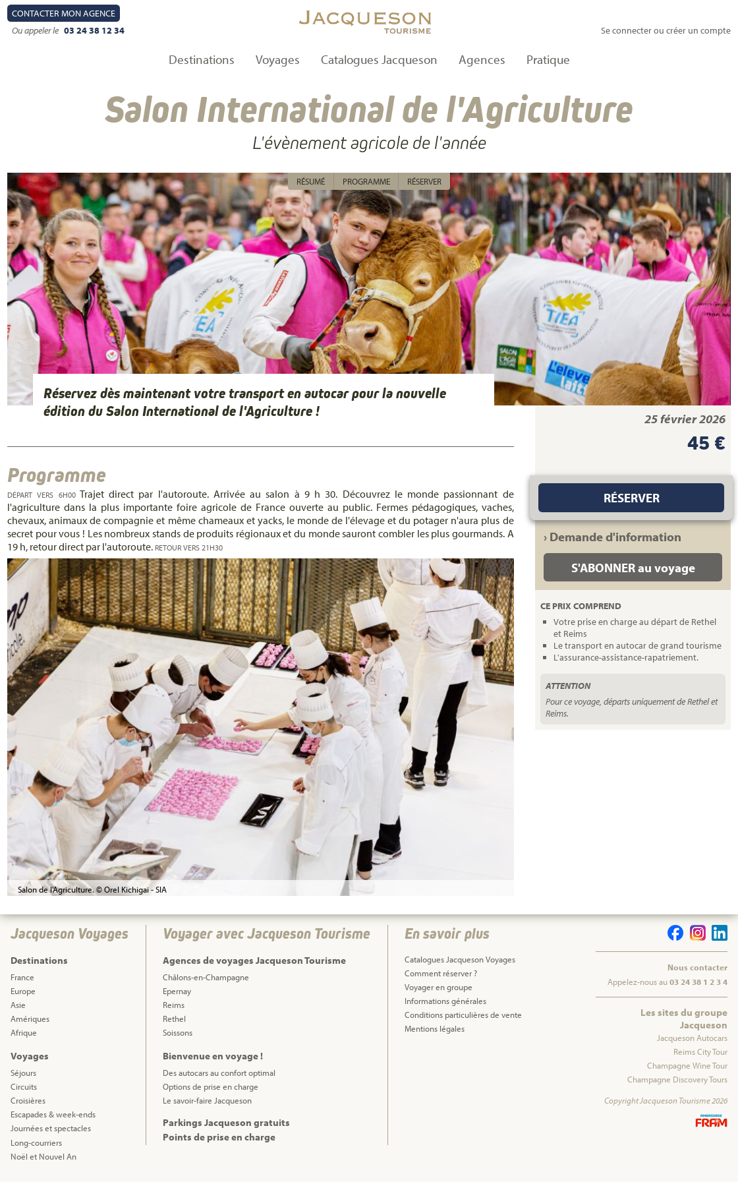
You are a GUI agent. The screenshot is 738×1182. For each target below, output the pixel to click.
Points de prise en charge (219, 1137)
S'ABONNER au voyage (633, 568)
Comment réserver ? (441, 973)
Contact (63, 13)
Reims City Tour (700, 1051)
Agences (482, 59)
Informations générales (445, 1000)
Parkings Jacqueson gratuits (226, 1122)
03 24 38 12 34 (94, 30)
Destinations (202, 59)
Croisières (28, 1100)
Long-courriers (36, 1142)
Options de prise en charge (210, 1086)
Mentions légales (435, 1028)
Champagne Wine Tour (687, 1065)
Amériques (30, 1018)
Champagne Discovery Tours (677, 1079)
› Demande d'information (612, 537)
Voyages (278, 59)
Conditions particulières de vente (463, 1014)
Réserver (424, 181)
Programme (366, 181)
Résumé (311, 181)
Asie (18, 1004)
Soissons (177, 1032)
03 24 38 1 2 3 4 (698, 981)
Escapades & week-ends (53, 1114)
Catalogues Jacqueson (379, 59)
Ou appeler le (36, 30)
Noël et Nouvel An (43, 1156)
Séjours (23, 1072)
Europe (23, 991)
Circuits (24, 1086)
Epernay (177, 991)
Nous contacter (697, 967)
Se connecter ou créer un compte (666, 30)
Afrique (24, 1032)
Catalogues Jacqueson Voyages (460, 959)
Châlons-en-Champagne (206, 977)
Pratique (548, 59)
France (22, 977)
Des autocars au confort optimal (219, 1072)
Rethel (174, 1018)
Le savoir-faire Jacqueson (207, 1100)
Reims (173, 1004)
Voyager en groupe (438, 987)
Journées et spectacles (51, 1128)
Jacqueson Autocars (692, 1037)
